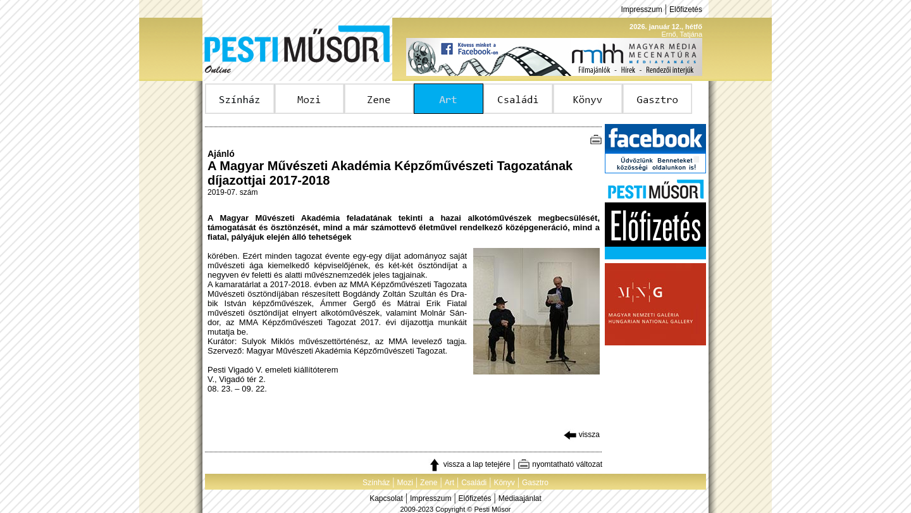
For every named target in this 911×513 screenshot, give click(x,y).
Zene (428, 482)
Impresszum (641, 9)
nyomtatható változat (559, 464)
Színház (376, 482)
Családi (473, 482)
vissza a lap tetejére (469, 464)
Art (449, 482)
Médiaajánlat (520, 498)
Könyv (503, 482)
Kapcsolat (386, 498)
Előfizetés (685, 9)
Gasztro (535, 482)
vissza (582, 434)
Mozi (405, 482)
